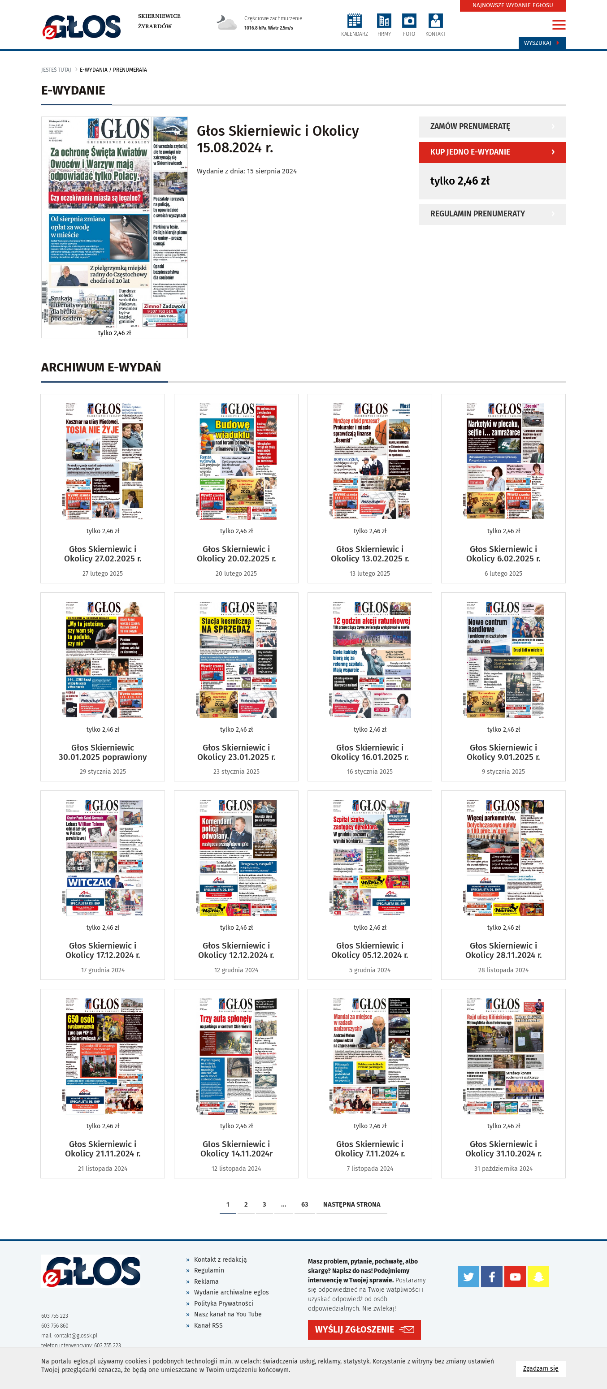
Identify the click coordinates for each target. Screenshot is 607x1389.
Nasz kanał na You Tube (228, 1314)
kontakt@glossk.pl (75, 1336)
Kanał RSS (208, 1325)
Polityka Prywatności (223, 1303)
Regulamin (209, 1270)
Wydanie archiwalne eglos (231, 1292)
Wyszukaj (542, 43)
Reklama (206, 1281)
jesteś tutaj (56, 70)
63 (304, 1204)
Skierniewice (159, 16)
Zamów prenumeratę (470, 126)
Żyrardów (155, 26)
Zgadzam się (544, 1368)
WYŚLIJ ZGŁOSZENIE (354, 1329)
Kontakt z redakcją (220, 1260)
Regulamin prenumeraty (477, 214)
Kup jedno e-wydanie (470, 152)
